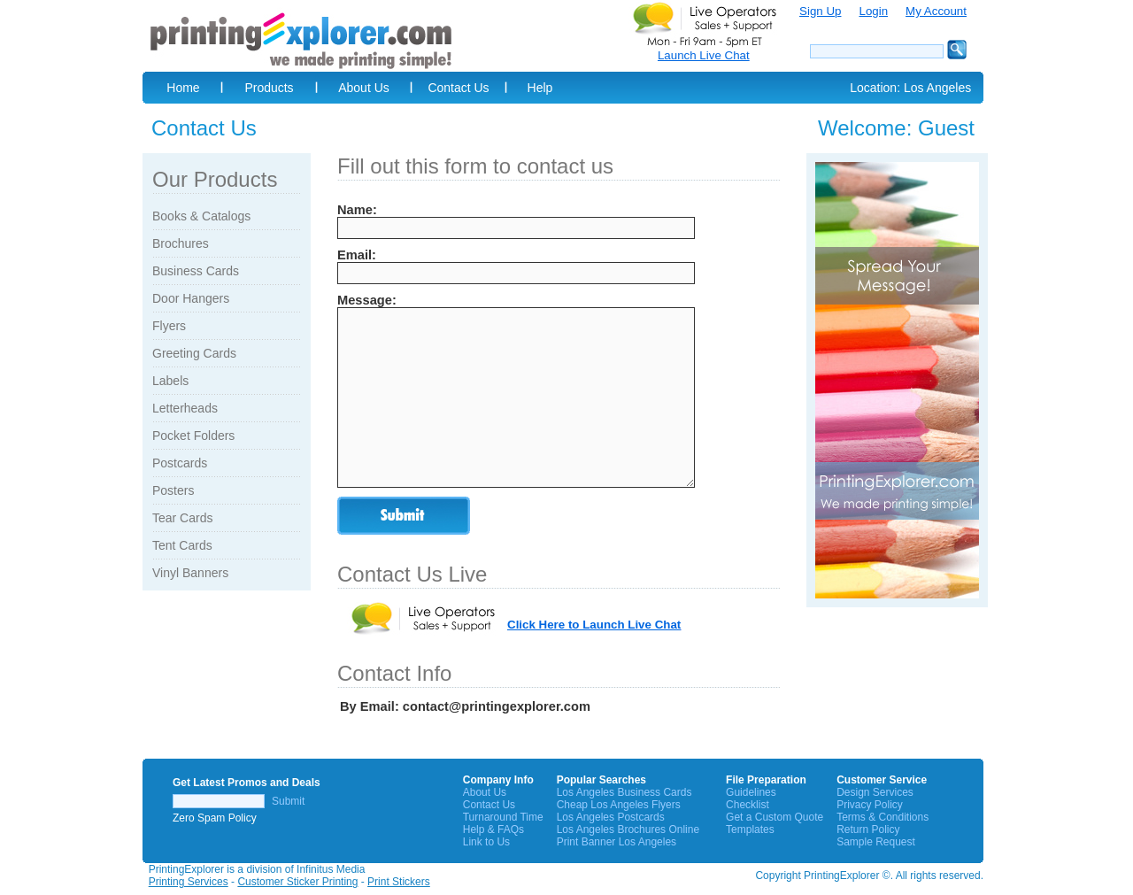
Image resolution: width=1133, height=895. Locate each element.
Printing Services (188, 882)
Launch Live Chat (704, 55)
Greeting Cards (194, 353)
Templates (750, 829)
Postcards (179, 463)
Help (540, 88)
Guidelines (751, 792)
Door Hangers (190, 298)
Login (873, 11)
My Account (936, 11)
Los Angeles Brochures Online (628, 829)
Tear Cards (182, 518)
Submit (288, 801)
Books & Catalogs (201, 216)
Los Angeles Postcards (611, 817)
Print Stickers (398, 882)
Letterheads (185, 408)
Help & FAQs (493, 829)
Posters (173, 490)
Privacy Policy (869, 805)
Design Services (874, 792)
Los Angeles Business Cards (624, 792)
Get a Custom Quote (774, 817)
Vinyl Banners (190, 573)
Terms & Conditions (882, 817)
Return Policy (867, 829)
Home (182, 88)
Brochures (180, 243)
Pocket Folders (193, 435)
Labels (170, 381)
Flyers (169, 326)
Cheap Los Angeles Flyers (619, 805)
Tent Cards (182, 545)
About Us (363, 88)
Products (268, 88)
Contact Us (458, 88)
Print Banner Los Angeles (616, 842)
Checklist (747, 805)
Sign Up (820, 11)
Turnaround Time (503, 817)
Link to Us (486, 842)
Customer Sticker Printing (297, 882)
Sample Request (875, 842)
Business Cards (195, 271)
